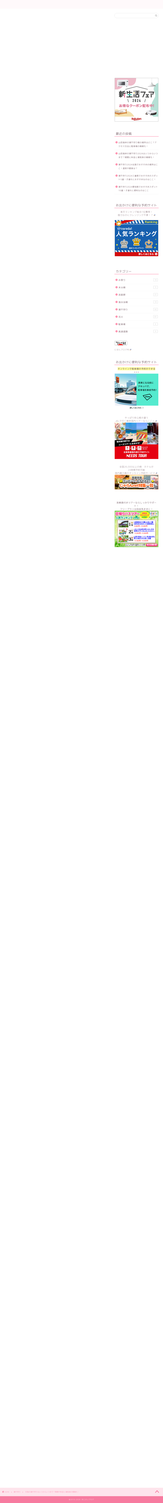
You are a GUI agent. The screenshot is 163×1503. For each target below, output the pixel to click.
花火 (77, 4)
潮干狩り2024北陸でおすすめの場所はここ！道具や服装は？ (138, 166)
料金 (49, 1132)
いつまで (28, 1132)
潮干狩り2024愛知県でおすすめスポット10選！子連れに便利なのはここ (138, 188)
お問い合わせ (113, 4)
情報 (39, 1132)
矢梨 (92, 1132)
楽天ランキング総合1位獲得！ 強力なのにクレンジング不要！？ (136, 213)
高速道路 (138, 331)
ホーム (67, 4)
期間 (58, 1132)
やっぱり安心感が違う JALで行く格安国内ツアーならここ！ (136, 419)
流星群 (99, 4)
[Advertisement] (56, 376)
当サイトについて (131, 4)
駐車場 (138, 324)
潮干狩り (88, 4)
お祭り (138, 280)
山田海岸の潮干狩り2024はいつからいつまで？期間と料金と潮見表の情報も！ (138, 155)
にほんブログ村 (122, 349)
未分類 (138, 287)
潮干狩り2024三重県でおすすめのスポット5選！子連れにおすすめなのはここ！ (138, 177)
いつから (15, 1132)
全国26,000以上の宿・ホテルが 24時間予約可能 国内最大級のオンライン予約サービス (136, 470)
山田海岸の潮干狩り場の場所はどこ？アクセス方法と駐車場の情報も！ (137, 144)
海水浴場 (138, 302)
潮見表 (82, 1132)
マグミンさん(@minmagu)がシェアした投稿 (33, 294)
